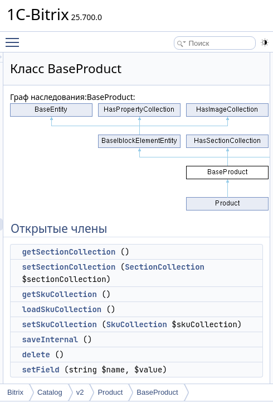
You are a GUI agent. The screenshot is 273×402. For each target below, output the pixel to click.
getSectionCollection (195, 252)
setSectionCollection (195, 267)
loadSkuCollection (188, 322)
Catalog (49, 392)
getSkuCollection (186, 307)
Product (110, 392)
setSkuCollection (186, 337)
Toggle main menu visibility (15, 37)
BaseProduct (157, 392)
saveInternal (177, 376)
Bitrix (15, 392)
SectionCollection (193, 279)
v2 (80, 392)
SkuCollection (184, 349)
